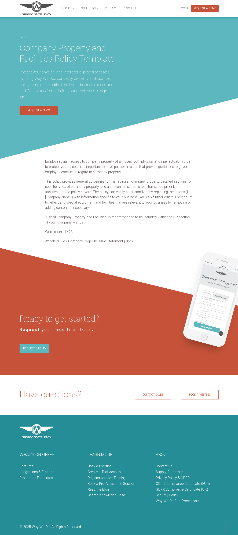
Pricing (110, 8)
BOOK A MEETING (200, 394)
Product (66, 8)
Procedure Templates (36, 478)
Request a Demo (204, 8)
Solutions (88, 8)
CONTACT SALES (152, 394)
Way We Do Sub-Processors (177, 501)
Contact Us (164, 466)
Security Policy (167, 495)
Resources (130, 8)
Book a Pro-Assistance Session (111, 483)
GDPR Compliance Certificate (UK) (182, 489)
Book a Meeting (100, 466)
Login (184, 8)
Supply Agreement (170, 472)
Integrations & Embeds (37, 472)
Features (26, 466)
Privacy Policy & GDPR (173, 478)
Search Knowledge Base (106, 495)
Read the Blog (98, 489)
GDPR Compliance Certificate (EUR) (183, 483)
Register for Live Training (107, 478)
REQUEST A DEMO (38, 110)
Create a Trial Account (105, 472)
